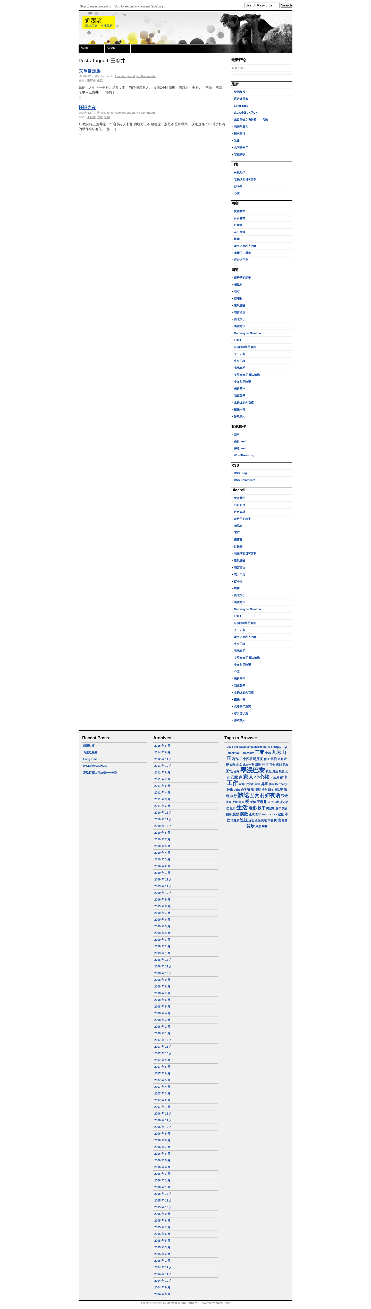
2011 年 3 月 (162, 799)
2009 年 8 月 (162, 906)
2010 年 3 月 (162, 859)
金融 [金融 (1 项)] (257, 820)
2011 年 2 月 (162, 805)
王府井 (91, 80)
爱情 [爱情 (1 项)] (253, 802)
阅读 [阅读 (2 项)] (277, 820)
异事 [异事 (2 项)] (264, 784)
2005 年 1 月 (162, 1260)
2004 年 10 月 (163, 1280)
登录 (237, 434)
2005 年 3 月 (162, 1247)
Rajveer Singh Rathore (182, 1302)
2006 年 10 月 (163, 1126)
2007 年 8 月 (162, 1066)
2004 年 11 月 (163, 1274)
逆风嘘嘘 (239, 305)
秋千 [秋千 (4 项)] (261, 808)
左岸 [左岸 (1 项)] (241, 784)
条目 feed (240, 441)
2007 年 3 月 (162, 1093)
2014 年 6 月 (162, 752)
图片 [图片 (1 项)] (236, 771)
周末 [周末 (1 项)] (285, 764)
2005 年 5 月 (162, 1240)
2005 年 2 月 (162, 1253)
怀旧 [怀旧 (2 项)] (230, 789)
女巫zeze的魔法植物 (247, 374)
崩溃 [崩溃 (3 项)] (283, 777)
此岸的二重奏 (242, 252)
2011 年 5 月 (162, 785)
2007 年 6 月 (162, 1073)
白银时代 (239, 172)
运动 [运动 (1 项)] (251, 820)
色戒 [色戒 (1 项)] (252, 814)
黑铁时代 (239, 326)
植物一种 (239, 409)
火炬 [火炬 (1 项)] (235, 802)
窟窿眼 (238, 298)
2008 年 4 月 (162, 1013)
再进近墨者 (241, 98)
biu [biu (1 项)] (236, 746)
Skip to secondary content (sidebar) (138, 6)
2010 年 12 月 (163, 812)
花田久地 (239, 232)
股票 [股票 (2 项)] (235, 814)
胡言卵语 (239, 312)
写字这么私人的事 (245, 245)
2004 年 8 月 (162, 1294)
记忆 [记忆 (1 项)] (281, 814)
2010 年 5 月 (162, 846)
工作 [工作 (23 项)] (232, 783)
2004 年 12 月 (163, 1267)
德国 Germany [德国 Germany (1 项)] (278, 784)
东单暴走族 (89, 71)
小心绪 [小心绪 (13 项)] (262, 777)
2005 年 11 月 (163, 1200)
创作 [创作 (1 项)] (232, 764)
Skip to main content (94, 6)
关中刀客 (239, 353)
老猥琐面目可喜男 (245, 179)
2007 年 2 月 (162, 1100)
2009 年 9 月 (162, 899)
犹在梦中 (239, 211)
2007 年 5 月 (162, 1080)
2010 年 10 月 (163, 825)
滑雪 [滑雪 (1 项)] (228, 802)
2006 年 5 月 (162, 1160)
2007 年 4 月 (162, 1086)
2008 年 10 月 (163, 973)
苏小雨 (238, 186)
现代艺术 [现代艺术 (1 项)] (273, 802)
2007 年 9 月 (162, 1060)
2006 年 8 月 (162, 1140)
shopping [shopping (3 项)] (279, 746)
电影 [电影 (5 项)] (252, 808)
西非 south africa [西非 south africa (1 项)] (266, 814)
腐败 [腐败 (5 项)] (244, 814)
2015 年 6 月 (162, 745)
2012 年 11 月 (163, 759)
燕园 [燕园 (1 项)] (241, 802)
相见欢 (238, 284)
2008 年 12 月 (163, 959)
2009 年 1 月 (162, 953)
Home (85, 47)
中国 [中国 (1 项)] (268, 752)
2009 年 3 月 (162, 939)
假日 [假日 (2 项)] (273, 759)
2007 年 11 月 (163, 1046)
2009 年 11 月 (163, 886)
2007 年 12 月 (163, 1039)
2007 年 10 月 (163, 1053)
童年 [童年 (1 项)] (278, 808)
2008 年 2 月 (162, 1026)
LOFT (237, 340)
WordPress (222, 1302)
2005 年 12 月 (163, 1193)
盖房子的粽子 (242, 277)
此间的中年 (241, 147)
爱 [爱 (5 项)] (247, 801)
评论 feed (240, 448)
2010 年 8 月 (162, 832)
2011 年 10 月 (163, 765)
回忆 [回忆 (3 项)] (229, 771)
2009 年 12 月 (163, 879)
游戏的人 (239, 416)
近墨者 (93, 20)
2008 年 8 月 (162, 986)
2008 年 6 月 (162, 999)
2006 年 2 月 (162, 1180)
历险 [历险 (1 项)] (258, 764)
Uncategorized (125, 76)
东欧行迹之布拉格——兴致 (251, 119)
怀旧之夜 (87, 107)
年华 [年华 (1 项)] (257, 784)
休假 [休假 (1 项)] (266, 759)
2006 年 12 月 (163, 1113)
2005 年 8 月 (162, 1220)
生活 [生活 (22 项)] (242, 807)
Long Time (241, 105)
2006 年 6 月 (162, 1153)
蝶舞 (237, 239)
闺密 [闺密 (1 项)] (270, 820)
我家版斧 (239, 395)
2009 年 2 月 (162, 946)
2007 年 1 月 (162, 1106)
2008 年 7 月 (162, 993)
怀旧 (107, 117)
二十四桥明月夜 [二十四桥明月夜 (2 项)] (251, 759)
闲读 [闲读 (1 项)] (264, 820)
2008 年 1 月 (162, 1033)
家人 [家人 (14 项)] (248, 777)
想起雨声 (239, 388)
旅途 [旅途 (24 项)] (243, 795)
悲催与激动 (241, 126)
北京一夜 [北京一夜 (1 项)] (248, 764)
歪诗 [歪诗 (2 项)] (284, 796)
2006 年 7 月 (162, 1146)
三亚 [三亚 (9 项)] (259, 752)
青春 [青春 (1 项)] (284, 820)
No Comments (146, 76)
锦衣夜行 (239, 133)
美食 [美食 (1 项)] (285, 808)
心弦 (237, 193)
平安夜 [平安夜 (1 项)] (249, 784)
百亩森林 (239, 218)
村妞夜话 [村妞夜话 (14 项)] (270, 795)
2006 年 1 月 (162, 1187)
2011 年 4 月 (162, 792)
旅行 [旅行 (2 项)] (233, 796)
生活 (100, 80)
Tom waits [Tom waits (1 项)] (247, 752)
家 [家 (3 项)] (240, 777)
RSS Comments (244, 480)
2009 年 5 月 (162, 926)
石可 (237, 291)
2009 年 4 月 (162, 932)
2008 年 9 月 (162, 979)
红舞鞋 (238, 225)
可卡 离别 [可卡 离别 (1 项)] (275, 764)
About (111, 47)
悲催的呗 (239, 154)
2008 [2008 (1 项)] (230, 746)
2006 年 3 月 (162, 1173)
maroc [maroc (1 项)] (258, 746)
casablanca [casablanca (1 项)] (246, 746)
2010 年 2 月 (162, 866)
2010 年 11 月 (163, 819)
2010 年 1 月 (162, 872)
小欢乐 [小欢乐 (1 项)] (275, 777)
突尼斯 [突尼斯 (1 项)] (270, 808)
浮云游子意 (241, 259)
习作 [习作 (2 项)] (235, 759)
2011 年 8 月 (162, 772)
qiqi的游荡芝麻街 (245, 347)
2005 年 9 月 (162, 1213)
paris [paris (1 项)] (266, 746)
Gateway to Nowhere (248, 333)
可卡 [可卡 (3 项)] (265, 764)
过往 (100, 117)
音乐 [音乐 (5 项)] (250, 826)
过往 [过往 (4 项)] (244, 820)
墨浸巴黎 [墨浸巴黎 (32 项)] (252, 770)
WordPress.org (244, 455)
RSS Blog (240, 473)
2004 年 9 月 (162, 1287)
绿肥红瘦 (239, 91)
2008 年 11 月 (163, 966)
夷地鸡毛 (239, 367)
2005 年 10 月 (163, 1207)
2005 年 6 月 (162, 1233)
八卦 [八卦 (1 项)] (280, 759)
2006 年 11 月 (163, 1120)
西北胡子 (239, 319)
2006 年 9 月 (162, 1133)
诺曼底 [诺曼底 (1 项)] (235, 820)
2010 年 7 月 (162, 839)
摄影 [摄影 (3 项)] (250, 789)
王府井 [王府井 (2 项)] (262, 802)
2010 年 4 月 (162, 852)
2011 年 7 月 (162, 779)
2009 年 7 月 (162, 912)
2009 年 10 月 (163, 892)
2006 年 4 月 (162, 1167)
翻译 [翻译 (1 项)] (229, 814)
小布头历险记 (242, 381)
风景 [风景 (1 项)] (258, 826)
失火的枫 (239, 360)
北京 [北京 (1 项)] (239, 764)
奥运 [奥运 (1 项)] (269, 771)
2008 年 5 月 (162, 1006)
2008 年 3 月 (162, 1019)
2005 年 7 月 (162, 1227)
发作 (237, 140)
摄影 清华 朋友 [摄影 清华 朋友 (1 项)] (264, 789)
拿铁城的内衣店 (244, 402)
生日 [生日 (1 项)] (232, 808)
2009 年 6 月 (162, 919)
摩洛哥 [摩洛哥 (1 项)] (278, 789)
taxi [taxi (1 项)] (237, 752)
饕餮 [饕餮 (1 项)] (264, 826)
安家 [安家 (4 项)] (234, 777)
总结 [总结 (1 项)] (237, 789)
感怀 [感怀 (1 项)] (243, 789)
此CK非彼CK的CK (246, 112)
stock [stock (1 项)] (231, 752)
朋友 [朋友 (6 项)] (254, 795)
